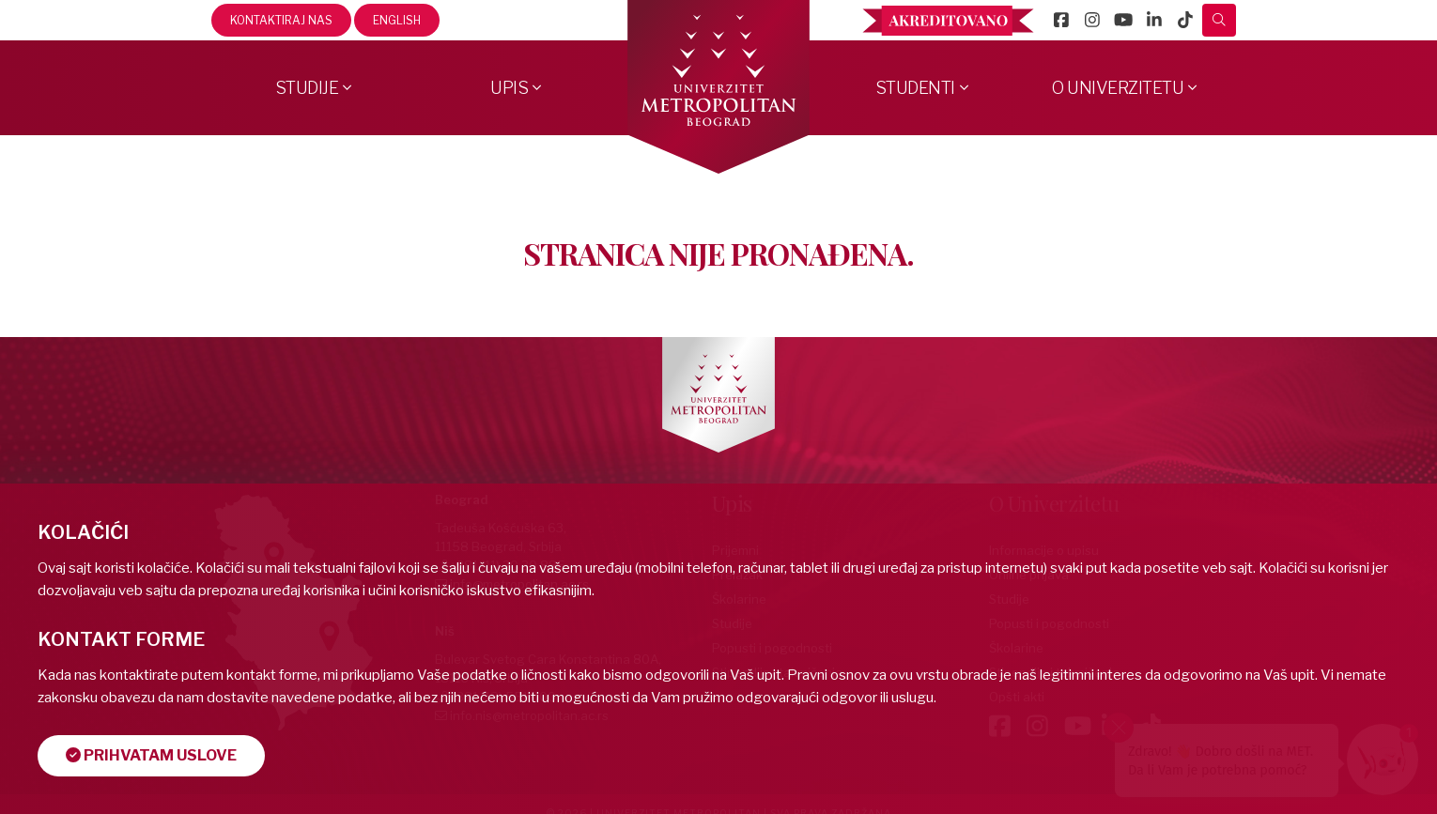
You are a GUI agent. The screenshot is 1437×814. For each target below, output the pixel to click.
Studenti (915, 88)
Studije (307, 88)
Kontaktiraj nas (281, 20)
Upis (509, 88)
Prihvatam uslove (151, 755)
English (397, 20)
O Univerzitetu (1117, 88)
